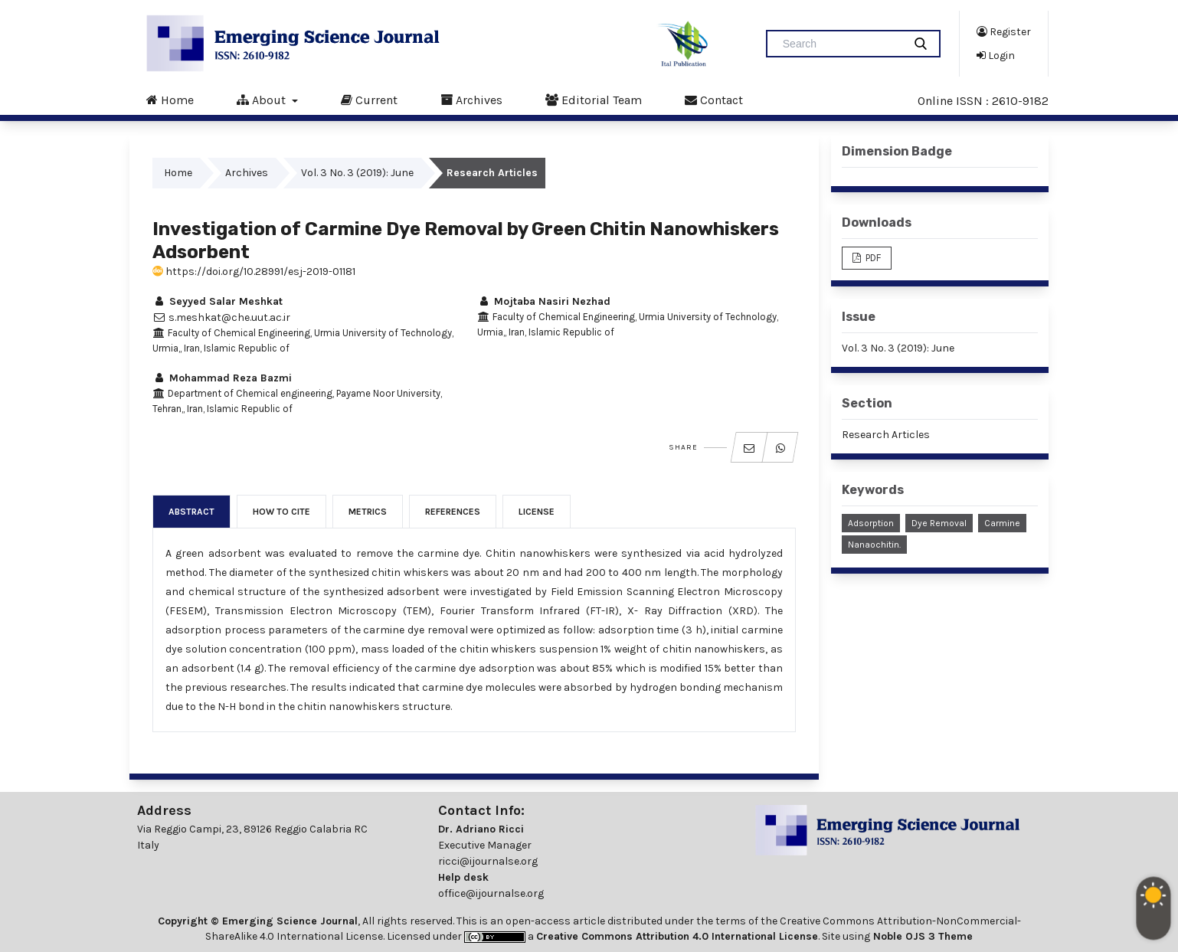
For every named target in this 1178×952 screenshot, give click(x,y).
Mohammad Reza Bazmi (222, 377)
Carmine (1002, 523)
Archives (471, 99)
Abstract (191, 511)
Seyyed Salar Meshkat (217, 301)
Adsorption (871, 523)
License (537, 511)
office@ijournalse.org (491, 893)
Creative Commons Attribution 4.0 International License (677, 936)
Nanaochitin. (874, 544)
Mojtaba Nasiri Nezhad (543, 301)
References (452, 511)
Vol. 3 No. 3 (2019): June (357, 172)
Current (369, 99)
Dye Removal (939, 523)
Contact (714, 99)
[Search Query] (841, 43)
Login (996, 55)
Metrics (367, 511)
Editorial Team (593, 99)
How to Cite (281, 511)
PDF (872, 257)
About (263, 99)
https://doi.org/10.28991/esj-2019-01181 (253, 271)
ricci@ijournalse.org (488, 861)
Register (1004, 31)
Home (170, 99)
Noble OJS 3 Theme (921, 936)
